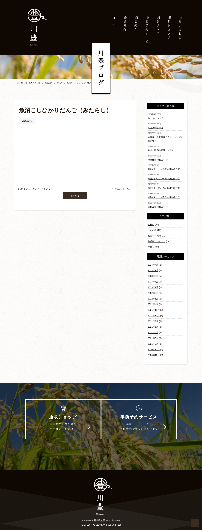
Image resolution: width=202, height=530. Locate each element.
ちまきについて (155, 118)
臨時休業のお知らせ (158, 159)
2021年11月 (154, 306)
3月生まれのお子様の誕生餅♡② (164, 186)
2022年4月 (153, 300)
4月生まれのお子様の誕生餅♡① (164, 177)
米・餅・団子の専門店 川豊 (29, 83)
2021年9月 (153, 317)
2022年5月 (153, 295)
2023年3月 (153, 278)
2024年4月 (153, 262)
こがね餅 (152, 228)
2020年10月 (154, 350)
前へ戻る (75, 195)
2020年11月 (154, 344)
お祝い (151, 222)
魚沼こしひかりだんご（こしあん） (35, 189)
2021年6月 (153, 322)
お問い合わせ (87, 514)
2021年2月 (153, 339)
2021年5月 (153, 328)
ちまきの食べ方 (155, 127)
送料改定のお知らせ (158, 205)
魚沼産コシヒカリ (156, 239)
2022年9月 (153, 289)
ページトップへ (195, 523)
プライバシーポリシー (110, 514)
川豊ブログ (157, 25)
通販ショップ (61, 415)
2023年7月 (153, 267)
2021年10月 (154, 311)
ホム (113, 21)
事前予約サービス (141, 415)
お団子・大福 (154, 233)
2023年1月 (153, 284)
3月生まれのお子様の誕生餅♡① (164, 196)
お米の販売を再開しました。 (162, 149)
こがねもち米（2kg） (122, 189)
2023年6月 (153, 273)
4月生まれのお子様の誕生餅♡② (164, 168)
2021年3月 (153, 333)
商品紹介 (49, 83)
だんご (60, 83)
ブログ (151, 244)
